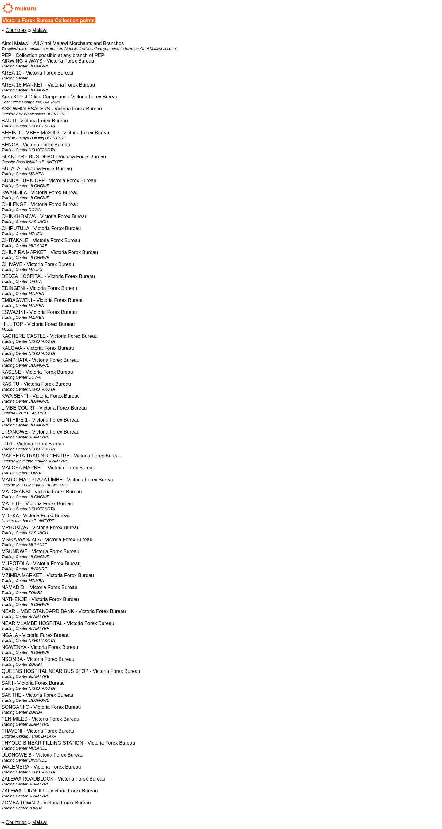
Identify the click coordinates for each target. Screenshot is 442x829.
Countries (16, 30)
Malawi (40, 30)
